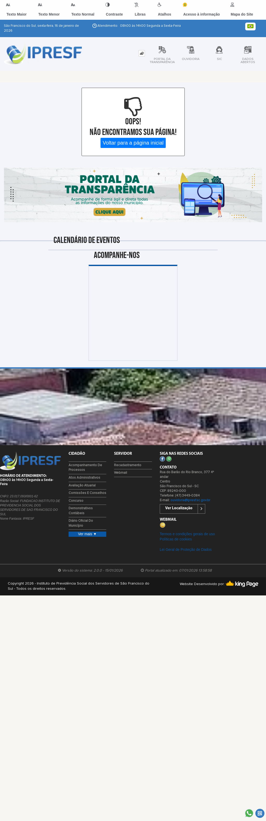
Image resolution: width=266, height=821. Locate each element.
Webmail (120, 472)
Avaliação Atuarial (82, 485)
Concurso (76, 501)
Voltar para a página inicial (133, 143)
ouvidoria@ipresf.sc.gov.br (190, 500)
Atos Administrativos (84, 477)
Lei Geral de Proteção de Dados (186, 549)
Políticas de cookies (176, 539)
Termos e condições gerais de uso (187, 534)
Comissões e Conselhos (87, 493)
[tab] (141, 53)
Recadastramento (127, 465)
